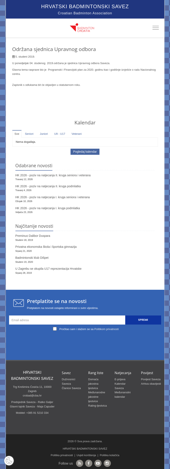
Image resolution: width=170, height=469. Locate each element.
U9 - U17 (59, 133)
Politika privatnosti (62, 455)
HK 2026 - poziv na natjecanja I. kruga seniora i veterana (52, 197)
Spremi (143, 320)
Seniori (29, 133)
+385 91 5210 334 (37, 412)
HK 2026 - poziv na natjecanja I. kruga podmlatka (47, 208)
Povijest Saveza (151, 379)
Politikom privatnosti (106, 329)
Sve (17, 133)
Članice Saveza (71, 388)
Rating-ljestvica (97, 405)
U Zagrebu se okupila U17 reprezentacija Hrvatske (48, 268)
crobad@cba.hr (32, 395)
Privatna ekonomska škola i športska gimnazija (46, 246)
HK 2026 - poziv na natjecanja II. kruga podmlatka (48, 186)
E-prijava (120, 379)
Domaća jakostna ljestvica (93, 384)
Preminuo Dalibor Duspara (32, 235)
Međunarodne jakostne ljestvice (96, 397)
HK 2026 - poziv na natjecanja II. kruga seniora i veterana (53, 175)
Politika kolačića (109, 455)
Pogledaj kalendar (85, 151)
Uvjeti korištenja (86, 455)
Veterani (77, 133)
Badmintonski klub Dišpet (32, 257)
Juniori (44, 133)
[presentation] (86, 342)
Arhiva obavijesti (151, 383)
